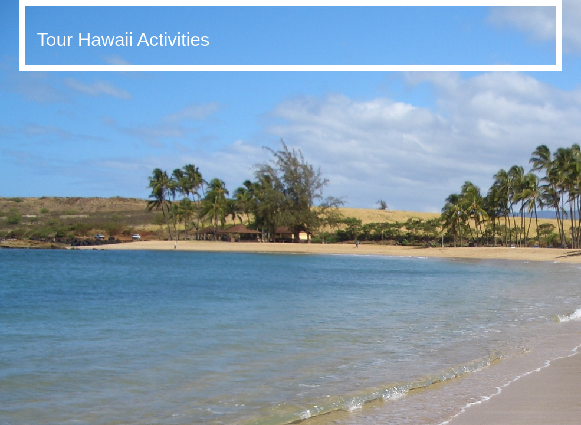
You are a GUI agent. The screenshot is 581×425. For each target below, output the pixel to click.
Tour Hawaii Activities (123, 40)
